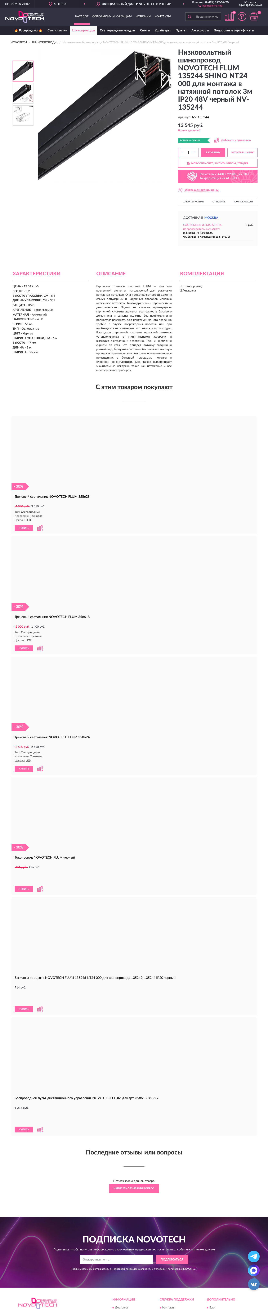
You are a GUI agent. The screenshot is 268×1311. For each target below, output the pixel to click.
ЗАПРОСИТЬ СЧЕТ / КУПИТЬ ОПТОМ (217, 163)
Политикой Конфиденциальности (131, 1226)
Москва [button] (211, 217)
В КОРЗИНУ (213, 152)
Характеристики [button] (193, 202)
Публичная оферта (175, 1277)
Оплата (120, 1271)
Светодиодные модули (117, 30)
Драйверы (162, 30)
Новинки (143, 16)
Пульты (180, 30)
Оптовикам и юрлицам (112, 16)
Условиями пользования (168, 1226)
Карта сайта (170, 1271)
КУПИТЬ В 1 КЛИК (242, 152)
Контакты (163, 16)
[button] (210, 5)
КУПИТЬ (24, 527)
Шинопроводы (83, 30)
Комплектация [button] (243, 202)
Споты (145, 30)
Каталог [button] (82, 16)
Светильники (57, 30)
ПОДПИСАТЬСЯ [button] (172, 1216)
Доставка (121, 1264)
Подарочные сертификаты (234, 30)
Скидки (214, 1271)
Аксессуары (200, 30)
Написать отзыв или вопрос (134, 1145)
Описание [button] (219, 202)
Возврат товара (125, 1277)
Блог (212, 1264)
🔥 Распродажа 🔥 (28, 30)
